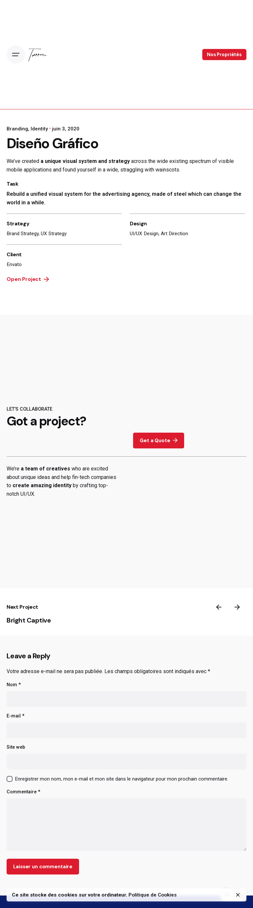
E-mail (15, 716)
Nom (14, 685)
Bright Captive (29, 620)
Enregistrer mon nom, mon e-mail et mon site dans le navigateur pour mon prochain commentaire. (121, 779)
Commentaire (23, 792)
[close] (238, 895)
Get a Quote (158, 440)
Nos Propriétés (224, 54)
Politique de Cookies (152, 895)
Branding (17, 129)
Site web (16, 747)
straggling (131, 170)
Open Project (28, 279)
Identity (39, 129)
